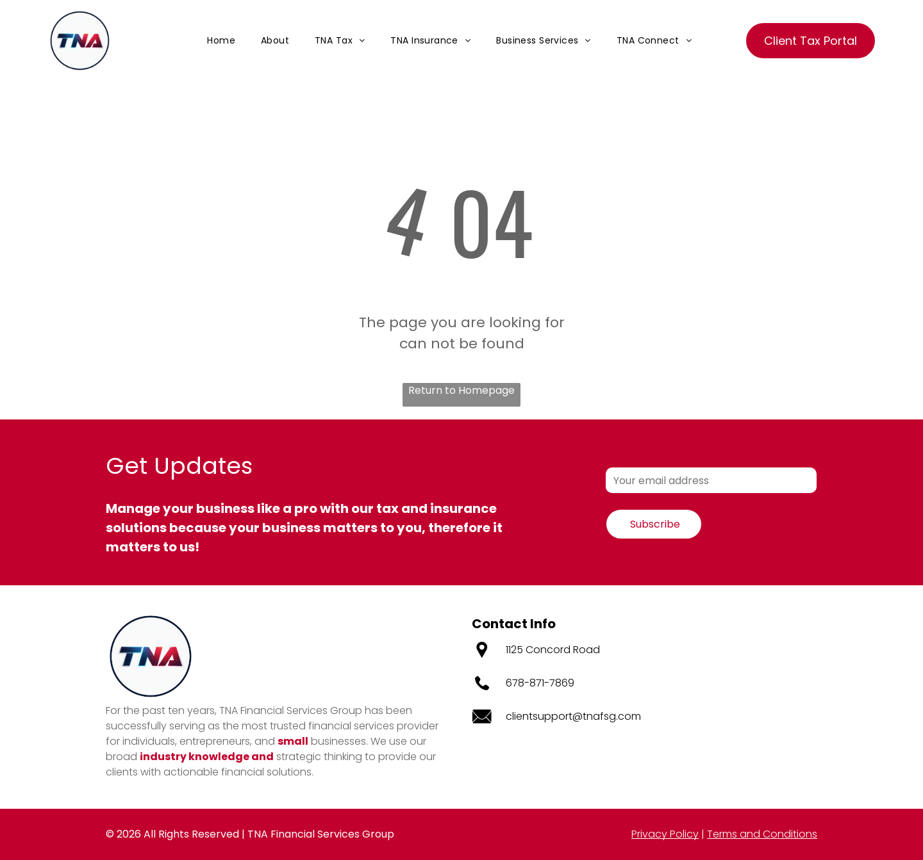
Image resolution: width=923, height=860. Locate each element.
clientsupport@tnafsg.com (573, 716)
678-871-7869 (540, 683)
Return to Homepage (461, 390)
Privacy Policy (665, 834)
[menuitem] (221, 41)
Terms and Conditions (762, 834)
